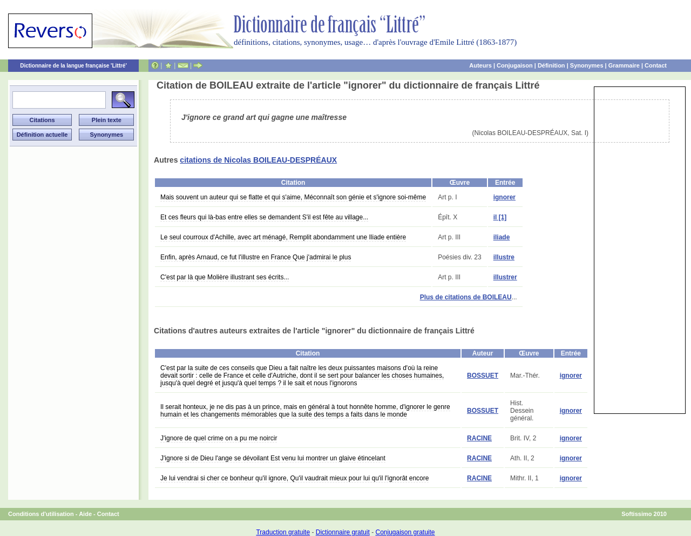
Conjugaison (515, 65)
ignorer (504, 197)
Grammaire (624, 65)
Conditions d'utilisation (41, 514)
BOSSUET (482, 375)
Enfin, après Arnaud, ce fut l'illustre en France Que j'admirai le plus (255, 257)
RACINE (479, 438)
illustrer (505, 277)
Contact (656, 65)
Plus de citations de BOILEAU (466, 297)
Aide (85, 514)
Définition (551, 65)
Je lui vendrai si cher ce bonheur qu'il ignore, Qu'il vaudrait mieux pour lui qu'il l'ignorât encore (294, 478)
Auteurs (480, 65)
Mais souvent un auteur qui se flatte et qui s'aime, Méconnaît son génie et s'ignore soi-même (293, 197)
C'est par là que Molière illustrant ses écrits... (224, 277)
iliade (501, 237)
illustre (503, 257)
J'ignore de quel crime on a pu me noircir (218, 438)
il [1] (500, 217)
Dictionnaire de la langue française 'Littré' (73, 66)
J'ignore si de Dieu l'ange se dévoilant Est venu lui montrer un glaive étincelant (272, 458)
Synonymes (587, 65)
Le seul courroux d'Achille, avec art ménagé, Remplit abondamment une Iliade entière (283, 237)
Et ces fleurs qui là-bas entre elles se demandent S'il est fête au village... (264, 217)
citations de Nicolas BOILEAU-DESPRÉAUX (258, 160)
